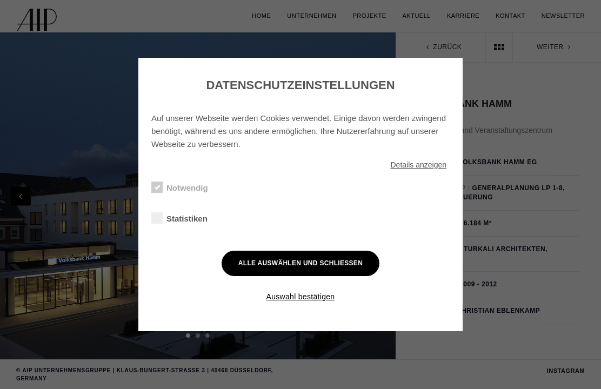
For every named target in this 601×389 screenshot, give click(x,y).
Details (418, 164)
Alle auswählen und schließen (300, 263)
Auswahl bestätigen (300, 296)
